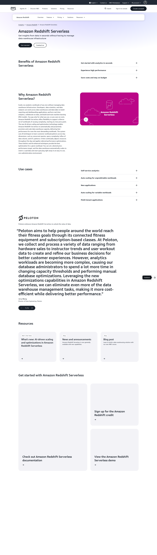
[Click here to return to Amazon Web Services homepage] (13, 10)
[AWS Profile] (145, 2)
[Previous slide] (20, 308)
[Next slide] (33, 308)
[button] (35, 8)
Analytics (21, 25)
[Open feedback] (155, 277)
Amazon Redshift (31, 25)
